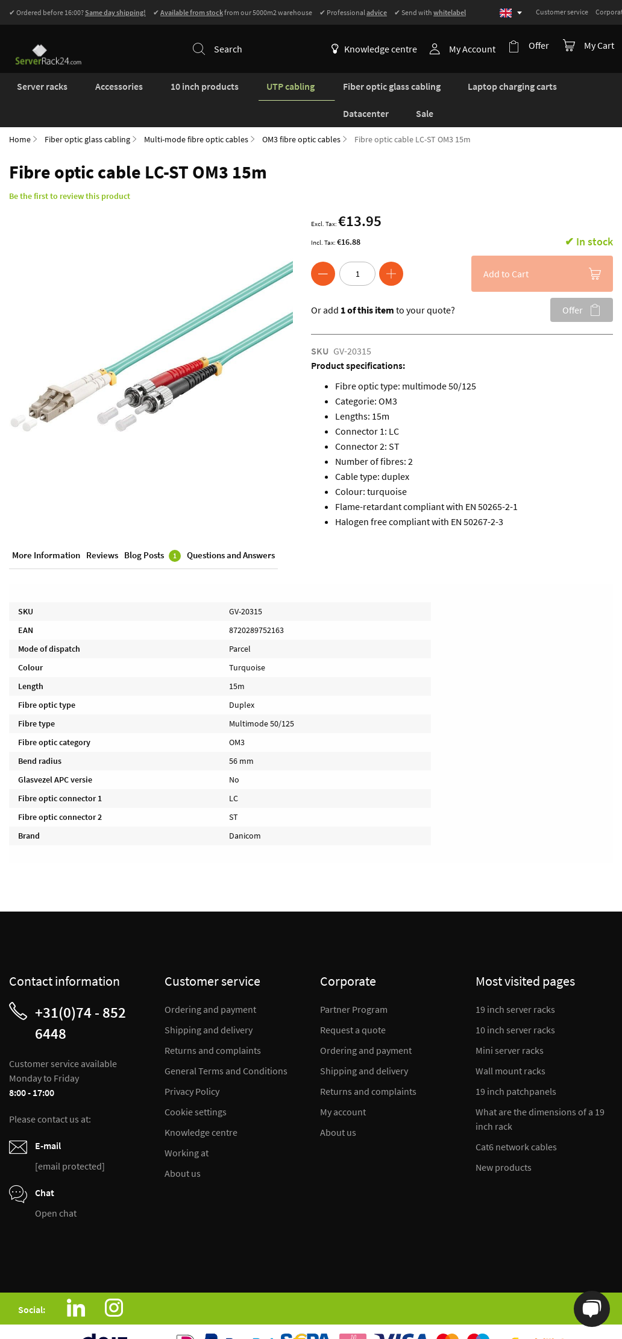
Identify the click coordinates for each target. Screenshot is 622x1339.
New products (504, 1141)
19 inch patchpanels (516, 1065)
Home (20, 113)
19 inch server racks (515, 983)
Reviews (102, 531)
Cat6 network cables (516, 1121)
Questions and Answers (231, 531)
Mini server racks (510, 1024)
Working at (187, 1127)
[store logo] (43, 41)
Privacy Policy (192, 1065)
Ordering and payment (210, 983)
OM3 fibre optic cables (301, 113)
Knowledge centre (378, 49)
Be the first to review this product (69, 170)
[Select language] (511, 12)
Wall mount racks (510, 1045)
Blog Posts (152, 531)
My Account (476, 49)
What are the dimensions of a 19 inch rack (540, 1093)
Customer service (562, 11)
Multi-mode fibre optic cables (196, 113)
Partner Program (354, 983)
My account (343, 1086)
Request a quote (353, 1004)
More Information (46, 531)
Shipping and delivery (209, 1004)
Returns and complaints (213, 1024)
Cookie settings (196, 1086)
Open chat (56, 1187)
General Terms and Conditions (226, 1045)
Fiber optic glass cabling (87, 113)
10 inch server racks (515, 1004)
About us (183, 1147)
